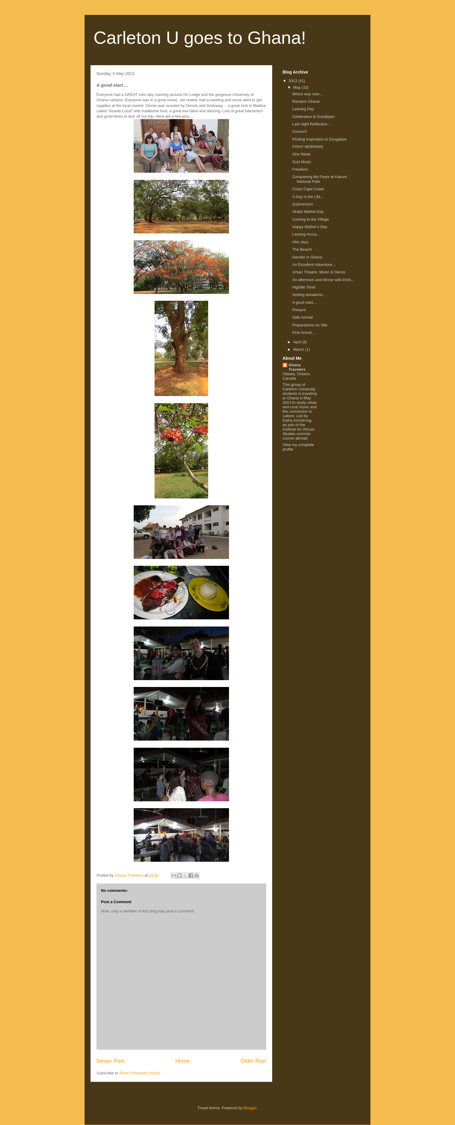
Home (182, 1061)
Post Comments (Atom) (140, 1073)
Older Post (253, 1061)
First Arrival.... (304, 332)
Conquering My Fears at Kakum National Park (319, 179)
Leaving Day (303, 109)
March (299, 349)
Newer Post (110, 1061)
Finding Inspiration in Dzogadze (319, 139)
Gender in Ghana (307, 257)
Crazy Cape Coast (308, 189)
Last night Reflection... (311, 124)
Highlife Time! (304, 287)
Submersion (302, 204)
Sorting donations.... (309, 294)
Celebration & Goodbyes (313, 116)
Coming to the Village (310, 219)
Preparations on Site (309, 325)
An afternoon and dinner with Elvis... (323, 280)
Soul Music (301, 162)
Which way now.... (307, 94)
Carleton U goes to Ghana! (200, 38)
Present (299, 310)
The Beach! (302, 249)
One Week (301, 154)
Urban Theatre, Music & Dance (318, 272)
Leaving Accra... (306, 234)
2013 (293, 81)
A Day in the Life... (308, 196)
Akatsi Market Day (307, 211)
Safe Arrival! (302, 317)
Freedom (300, 169)
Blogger (250, 1108)
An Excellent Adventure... (313, 264)
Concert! (299, 131)
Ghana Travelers (297, 367)
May (297, 87)
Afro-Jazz (300, 242)
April (297, 342)
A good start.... (304, 302)
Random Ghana (306, 101)
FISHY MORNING (307, 146)
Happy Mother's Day (309, 227)
